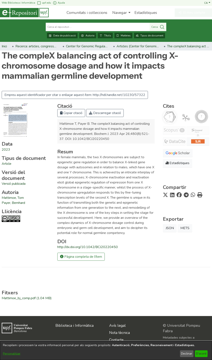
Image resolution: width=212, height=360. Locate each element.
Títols (105, 35)
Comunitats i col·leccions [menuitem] (87, 12)
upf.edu (44, 3)
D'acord (201, 354)
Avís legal (117, 325)
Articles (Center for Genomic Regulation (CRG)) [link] (138, 46)
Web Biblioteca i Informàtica (18, 2)
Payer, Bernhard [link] (13, 203)
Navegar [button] (119, 12)
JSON (170, 228)
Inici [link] (4, 46)
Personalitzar (11, 354)
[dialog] (106, 350)
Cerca (158, 26)
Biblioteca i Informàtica (74, 325)
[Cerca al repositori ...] (98, 27)
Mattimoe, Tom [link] (13, 197)
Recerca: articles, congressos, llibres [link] (36, 46)
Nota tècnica (119, 332)
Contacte (116, 339)
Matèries (123, 35)
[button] (207, 2)
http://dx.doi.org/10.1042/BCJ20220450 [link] (87, 247)
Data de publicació (62, 35)
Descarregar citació (105, 113)
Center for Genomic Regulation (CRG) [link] (87, 46)
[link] (6, 163)
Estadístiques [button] (177, 163)
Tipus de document (149, 35)
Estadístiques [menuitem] (145, 12)
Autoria (87, 35)
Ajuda (59, 3)
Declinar (186, 354)
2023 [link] (6, 149)
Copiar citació (71, 113)
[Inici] (24, 12)
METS (184, 228)
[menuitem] (120, 12)
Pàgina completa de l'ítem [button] (81, 256)
